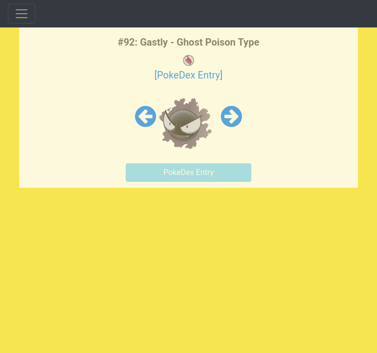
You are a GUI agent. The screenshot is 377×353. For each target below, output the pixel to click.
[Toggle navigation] (21, 14)
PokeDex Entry (188, 172)
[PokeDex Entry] (188, 75)
